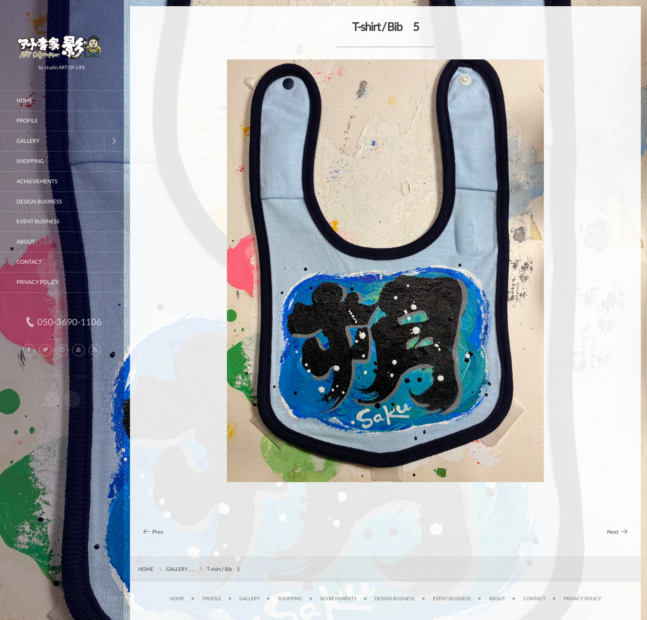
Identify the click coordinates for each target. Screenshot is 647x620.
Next (617, 531)
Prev (152, 531)
